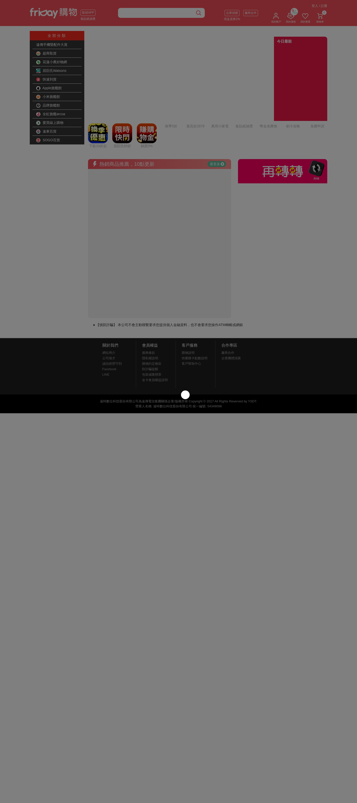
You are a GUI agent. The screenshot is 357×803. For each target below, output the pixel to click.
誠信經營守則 (112, 322)
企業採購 (232, 13)
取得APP (88, 12)
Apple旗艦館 (49, 88)
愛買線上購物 (49, 123)
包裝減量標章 (151, 333)
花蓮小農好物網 (51, 62)
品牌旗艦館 (48, 105)
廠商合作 (251, 13)
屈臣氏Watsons (51, 71)
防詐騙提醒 (150, 328)
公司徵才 (108, 317)
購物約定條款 (151, 322)
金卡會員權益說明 (155, 338)
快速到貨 (46, 79)
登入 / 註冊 (319, 6)
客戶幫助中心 (191, 322)
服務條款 (148, 311)
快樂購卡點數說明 (195, 317)
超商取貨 (46, 53)
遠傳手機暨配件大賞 (51, 45)
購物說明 (188, 311)
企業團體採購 (231, 317)
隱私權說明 (150, 317)
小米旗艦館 (48, 97)
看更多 (217, 123)
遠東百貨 (46, 131)
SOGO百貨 (48, 140)
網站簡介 (108, 311)
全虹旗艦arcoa (50, 114)
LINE (106, 333)
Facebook (109, 328)
